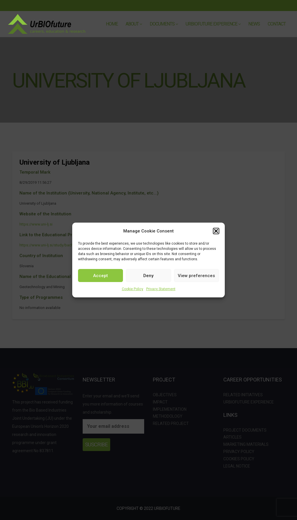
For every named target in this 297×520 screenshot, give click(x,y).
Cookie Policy (132, 289)
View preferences (196, 275)
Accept (100, 275)
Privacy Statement (160, 289)
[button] (216, 231)
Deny (148, 275)
